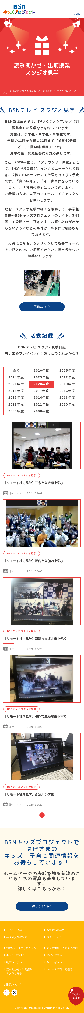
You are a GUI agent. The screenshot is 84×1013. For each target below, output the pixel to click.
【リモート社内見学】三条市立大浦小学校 (33, 483)
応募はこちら (42, 306)
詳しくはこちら (42, 906)
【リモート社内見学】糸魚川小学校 (29, 794)
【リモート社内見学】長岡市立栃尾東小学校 (35, 716)
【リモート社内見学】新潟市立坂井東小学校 (35, 639)
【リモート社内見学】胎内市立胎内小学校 (33, 561)
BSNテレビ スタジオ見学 (21, 475)
